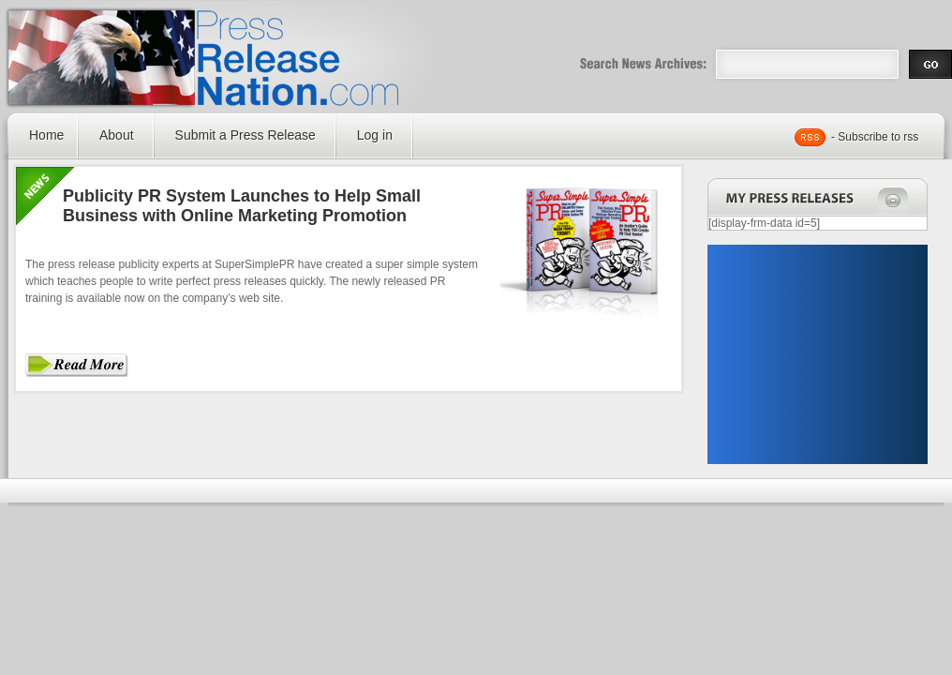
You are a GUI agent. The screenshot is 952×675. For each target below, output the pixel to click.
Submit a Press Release (245, 135)
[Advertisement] (817, 354)
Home (46, 135)
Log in (375, 135)
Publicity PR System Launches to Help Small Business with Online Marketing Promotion (242, 206)
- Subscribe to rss (874, 136)
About (116, 135)
